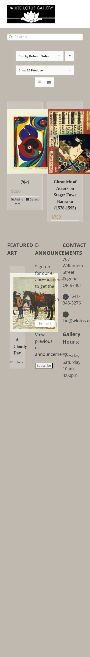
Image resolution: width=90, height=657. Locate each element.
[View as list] (49, 82)
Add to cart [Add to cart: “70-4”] (18, 201)
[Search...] (45, 37)
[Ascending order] (69, 56)
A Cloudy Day (17, 346)
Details (34, 199)
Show (31, 70)
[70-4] (24, 138)
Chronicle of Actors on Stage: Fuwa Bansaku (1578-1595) (65, 195)
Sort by (34, 56)
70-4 (25, 182)
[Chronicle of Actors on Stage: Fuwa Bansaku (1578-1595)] (65, 138)
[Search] (10, 37)
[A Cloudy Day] (17, 299)
